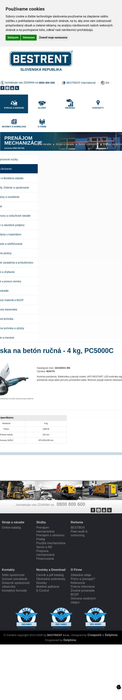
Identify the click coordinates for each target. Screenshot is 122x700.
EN (107, 82)
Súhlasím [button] (12, 37)
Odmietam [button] (29, 37)
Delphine (111, 635)
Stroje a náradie (42, 144)
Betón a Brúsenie (89, 144)
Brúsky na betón (112, 144)
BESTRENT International (81, 82)
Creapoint (95, 635)
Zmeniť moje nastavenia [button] (53, 37)
